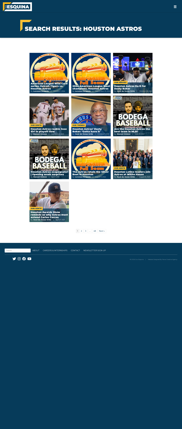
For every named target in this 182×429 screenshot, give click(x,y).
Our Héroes (120, 82)
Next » (102, 231)
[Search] (18, 251)
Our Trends (78, 125)
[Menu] (175, 7)
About (35, 250)
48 (95, 231)
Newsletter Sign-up (94, 250)
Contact (75, 250)
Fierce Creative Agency (169, 259)
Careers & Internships (55, 250)
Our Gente (36, 125)
